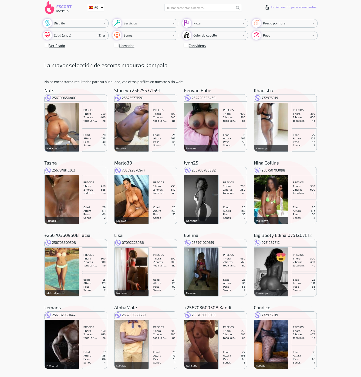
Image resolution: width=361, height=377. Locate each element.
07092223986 (129, 242)
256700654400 (60, 98)
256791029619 (199, 242)
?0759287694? (130, 170)
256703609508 (60, 242)
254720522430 (200, 98)
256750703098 (270, 170)
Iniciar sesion (291, 7)
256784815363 (60, 170)
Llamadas (126, 46)
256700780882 (200, 170)
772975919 (266, 98)
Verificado (57, 46)
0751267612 (267, 242)
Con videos (197, 46)
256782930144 (60, 315)
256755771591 (129, 98)
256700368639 (130, 315)
